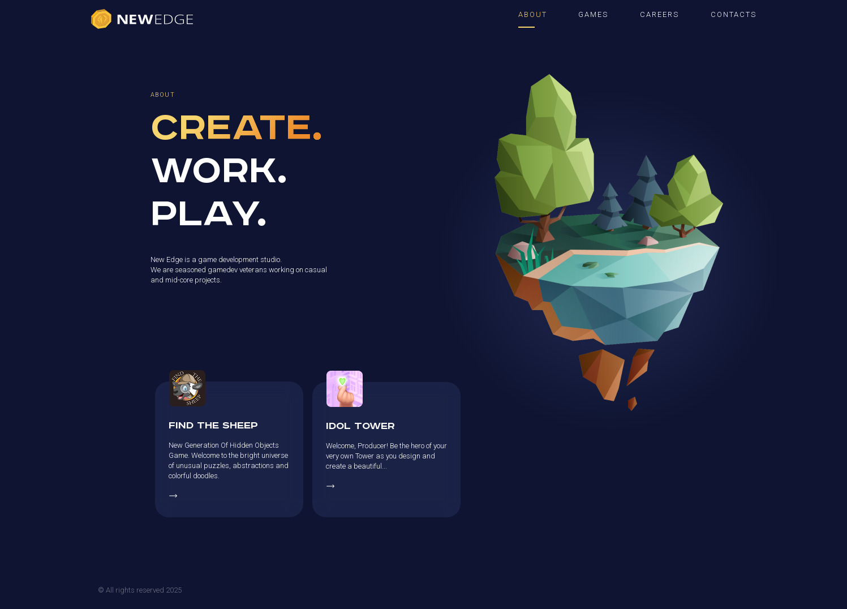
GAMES (593, 14)
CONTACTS (733, 14)
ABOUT (532, 14)
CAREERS (659, 14)
